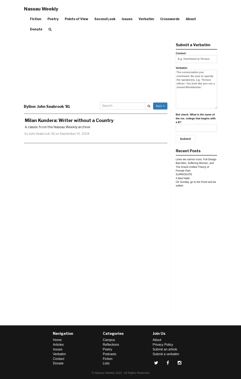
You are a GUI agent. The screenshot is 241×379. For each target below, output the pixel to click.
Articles (58, 344)
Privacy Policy (163, 344)
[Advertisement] (95, 65)
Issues (127, 19)
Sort (160, 106)
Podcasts (109, 354)
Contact (58, 359)
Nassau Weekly (41, 9)
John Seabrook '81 (42, 134)
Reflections (111, 344)
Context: (196, 56)
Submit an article (165, 349)
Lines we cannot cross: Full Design (196, 159)
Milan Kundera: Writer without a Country (69, 120)
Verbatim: (196, 87)
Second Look (105, 19)
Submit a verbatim (166, 354)
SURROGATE (184, 174)
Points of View (76, 19)
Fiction (35, 19)
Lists (106, 363)
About (191, 19)
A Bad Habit (183, 178)
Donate (36, 29)
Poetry (53, 19)
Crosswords (170, 19)
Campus (109, 340)
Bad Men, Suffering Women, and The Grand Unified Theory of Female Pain (195, 166)
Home (57, 340)
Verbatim (146, 19)
